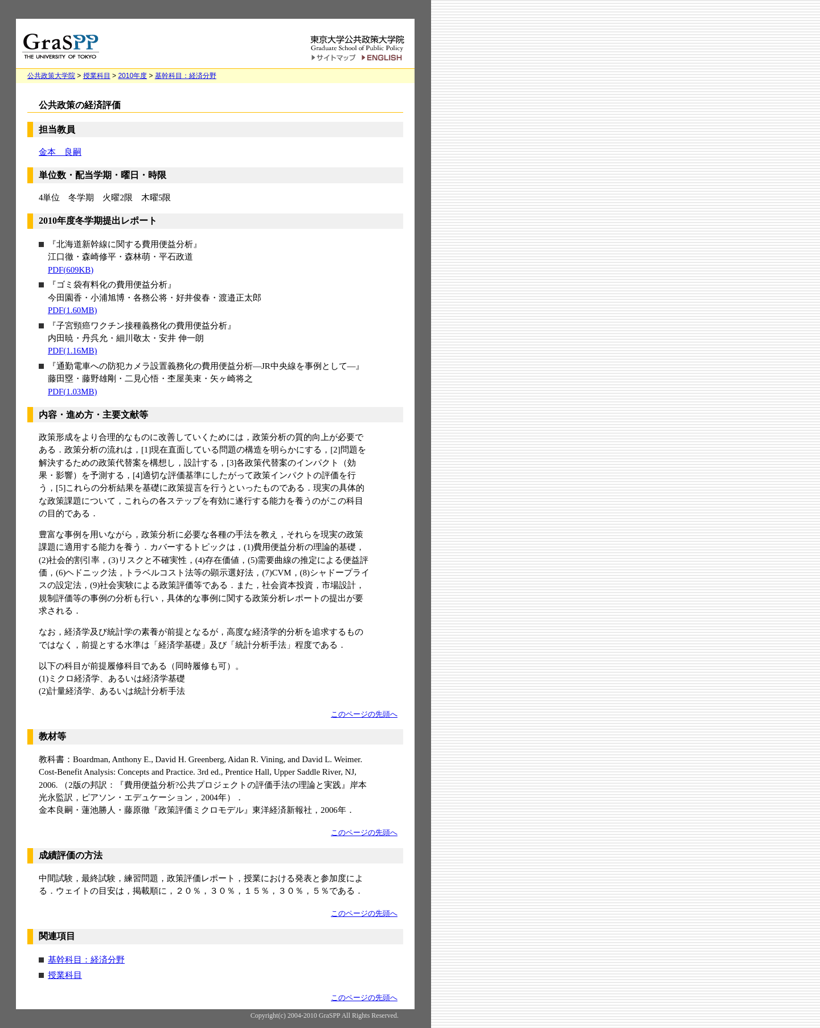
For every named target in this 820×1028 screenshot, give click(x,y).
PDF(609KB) (70, 269)
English (383, 58)
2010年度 (132, 76)
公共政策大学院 (51, 76)
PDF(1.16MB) (72, 350)
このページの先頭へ (364, 714)
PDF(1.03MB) (72, 391)
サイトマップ (333, 58)
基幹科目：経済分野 (185, 76)
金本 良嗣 (60, 152)
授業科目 (96, 76)
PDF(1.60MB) (72, 310)
